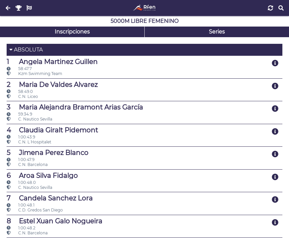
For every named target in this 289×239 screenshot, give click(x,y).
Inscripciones (72, 32)
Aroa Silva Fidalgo (42, 175)
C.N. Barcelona (27, 164)
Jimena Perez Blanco (47, 152)
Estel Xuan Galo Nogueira (54, 221)
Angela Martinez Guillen (52, 61)
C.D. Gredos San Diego (35, 210)
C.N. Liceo (22, 96)
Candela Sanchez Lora (50, 198)
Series (217, 32)
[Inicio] (144, 8)
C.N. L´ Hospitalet (29, 142)
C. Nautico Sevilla (29, 119)
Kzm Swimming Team (34, 73)
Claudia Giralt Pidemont (52, 130)
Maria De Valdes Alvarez (52, 84)
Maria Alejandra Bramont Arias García (75, 107)
